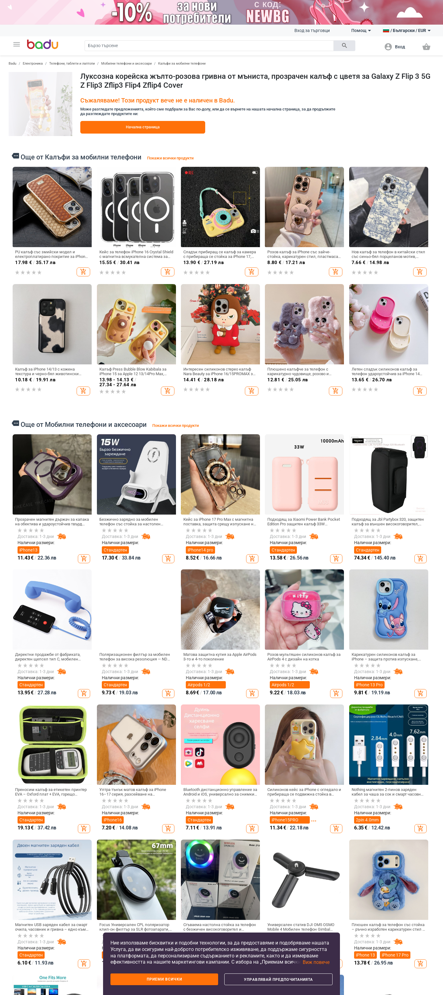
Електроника (33, 64)
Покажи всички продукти (170, 158)
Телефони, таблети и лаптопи (72, 64)
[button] (16, 44)
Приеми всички (164, 979)
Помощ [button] (361, 30)
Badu (12, 64)
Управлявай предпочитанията (278, 979)
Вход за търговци (312, 30)
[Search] (209, 45)
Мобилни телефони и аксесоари (126, 64)
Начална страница (143, 127)
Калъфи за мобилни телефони (182, 64)
